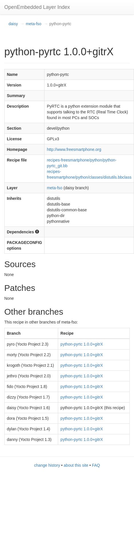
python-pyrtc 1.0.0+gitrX (81, 344)
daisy (13, 23)
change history (47, 465)
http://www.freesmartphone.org (74, 149)
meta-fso (33, 23)
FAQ (96, 465)
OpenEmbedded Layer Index (37, 7)
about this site (76, 465)
